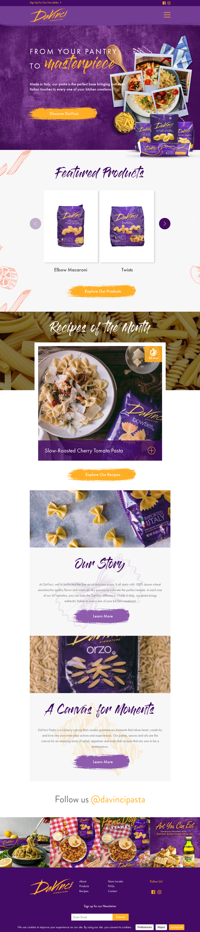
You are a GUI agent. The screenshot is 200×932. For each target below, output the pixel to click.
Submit (120, 917)
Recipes (83, 891)
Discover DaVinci (64, 113)
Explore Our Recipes (103, 474)
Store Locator (115, 881)
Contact (112, 891)
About (82, 881)
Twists (127, 231)
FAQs (111, 886)
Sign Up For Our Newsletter (44, 2)
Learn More (103, 616)
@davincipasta (118, 799)
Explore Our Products (103, 291)
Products (84, 886)
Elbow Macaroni (71, 231)
